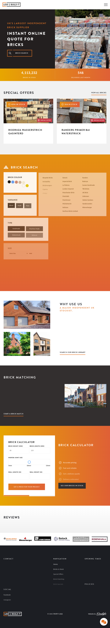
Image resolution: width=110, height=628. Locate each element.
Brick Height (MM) (15, 446)
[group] (29, 495)
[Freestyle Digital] (101, 614)
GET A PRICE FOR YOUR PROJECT (27, 487)
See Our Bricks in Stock (72, 485)
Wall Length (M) (14, 472)
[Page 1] (16, 496)
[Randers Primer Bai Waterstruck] (81, 121)
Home (55, 566)
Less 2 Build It (54, 614)
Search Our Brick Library (72, 352)
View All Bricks (98, 92)
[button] (4, 523)
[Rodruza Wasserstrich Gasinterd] (28, 121)
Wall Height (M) (36, 472)
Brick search (21, 53)
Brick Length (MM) (37, 446)
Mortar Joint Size (15, 457)
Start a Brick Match (13, 414)
